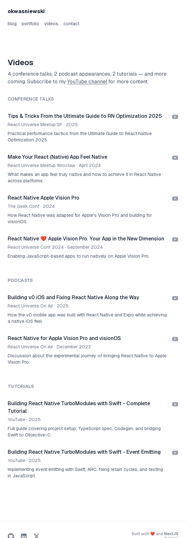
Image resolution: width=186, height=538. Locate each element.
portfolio (30, 24)
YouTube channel (87, 81)
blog (12, 24)
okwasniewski (26, 11)
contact (71, 24)
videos (51, 24)
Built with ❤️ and (155, 533)
